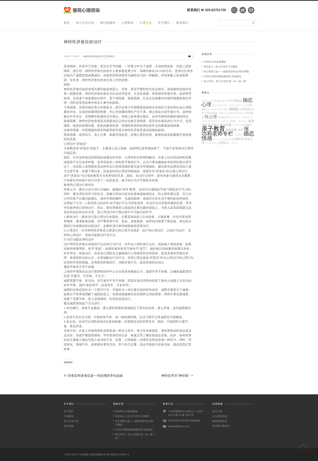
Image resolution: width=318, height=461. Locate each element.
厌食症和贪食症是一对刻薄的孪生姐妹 (93, 375)
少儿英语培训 (219, 416)
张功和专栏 (234, 117)
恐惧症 (241, 113)
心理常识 (222, 142)
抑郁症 (234, 109)
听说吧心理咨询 (220, 426)
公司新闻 (245, 117)
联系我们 (182, 22)
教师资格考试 (219, 421)
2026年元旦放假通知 (215, 61)
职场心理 (223, 117)
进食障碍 (68, 362)
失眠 (233, 121)
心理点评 (233, 143)
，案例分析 (241, 121)
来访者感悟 (210, 143)
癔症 (226, 109)
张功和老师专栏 (225, 131)
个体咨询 (68, 416)
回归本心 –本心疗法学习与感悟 (220, 66)
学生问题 (225, 124)
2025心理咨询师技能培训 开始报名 (222, 76)
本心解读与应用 (215, 109)
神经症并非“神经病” (177, 375)
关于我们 (164, 22)
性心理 (211, 116)
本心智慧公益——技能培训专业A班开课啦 (226, 71)
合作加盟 (68, 426)
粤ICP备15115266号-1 (118, 454)
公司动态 (216, 100)
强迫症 (238, 100)
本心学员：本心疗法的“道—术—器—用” (225, 81)
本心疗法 (217, 139)
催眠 (240, 129)
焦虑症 (214, 113)
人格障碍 (238, 134)
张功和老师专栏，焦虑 (223, 105)
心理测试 (127, 22)
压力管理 (227, 100)
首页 (67, 22)
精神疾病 (215, 121)
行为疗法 (236, 125)
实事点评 (223, 113)
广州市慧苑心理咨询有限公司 (91, 454)
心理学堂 (237, 139)
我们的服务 (107, 22)
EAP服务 (247, 125)
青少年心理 (240, 105)
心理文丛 (146, 22)
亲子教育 (213, 128)
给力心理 (217, 411)
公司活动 (245, 109)
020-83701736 (215, 10)
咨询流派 (231, 129)
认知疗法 (225, 121)
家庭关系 (206, 101)
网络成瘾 (232, 113)
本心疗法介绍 (85, 22)
